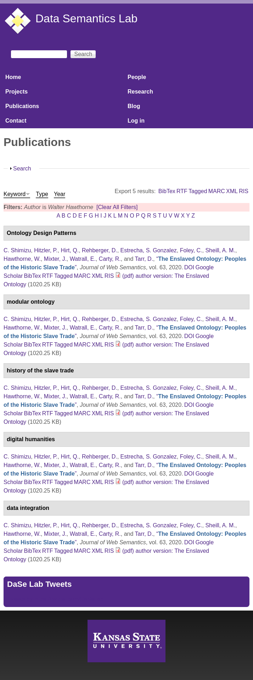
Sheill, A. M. (220, 250)
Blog (134, 106)
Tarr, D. (144, 259)
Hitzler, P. (45, 250)
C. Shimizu (17, 250)
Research (140, 92)
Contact (16, 121)
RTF (181, 191)
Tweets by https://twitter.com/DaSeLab (55, 599)
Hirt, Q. (70, 250)
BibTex (166, 191)
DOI (189, 267)
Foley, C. (191, 250)
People (137, 77)
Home (13, 77)
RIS (243, 191)
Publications (22, 106)
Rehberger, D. (99, 250)
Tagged (198, 191)
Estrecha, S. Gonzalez (148, 250)
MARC (216, 191)
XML (232, 191)
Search (22, 168)
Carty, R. (110, 259)
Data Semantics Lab (86, 18)
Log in (136, 121)
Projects (16, 92)
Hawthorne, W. (22, 259)
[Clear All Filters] (116, 207)
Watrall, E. (83, 259)
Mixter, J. (55, 259)
